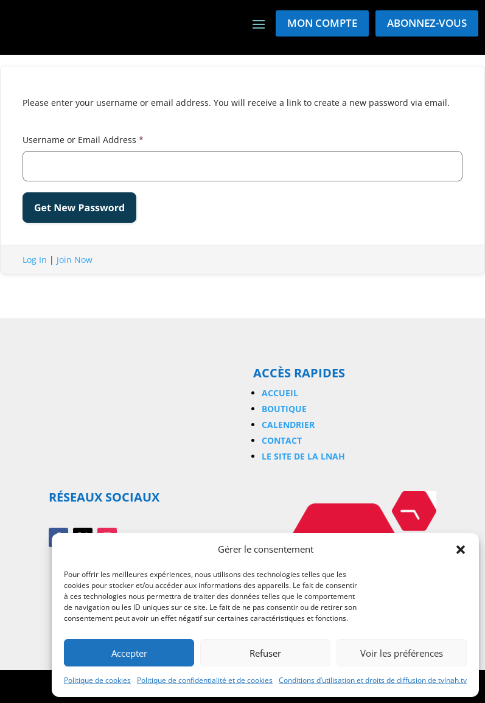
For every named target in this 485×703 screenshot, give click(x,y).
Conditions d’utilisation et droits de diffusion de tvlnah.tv (373, 680)
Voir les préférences (401, 653)
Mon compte (322, 23)
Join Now (74, 259)
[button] (461, 550)
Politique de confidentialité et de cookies (205, 680)
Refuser (265, 653)
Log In (35, 259)
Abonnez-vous (427, 23)
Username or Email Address (83, 139)
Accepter (129, 653)
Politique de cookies (97, 680)
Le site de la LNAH (303, 456)
